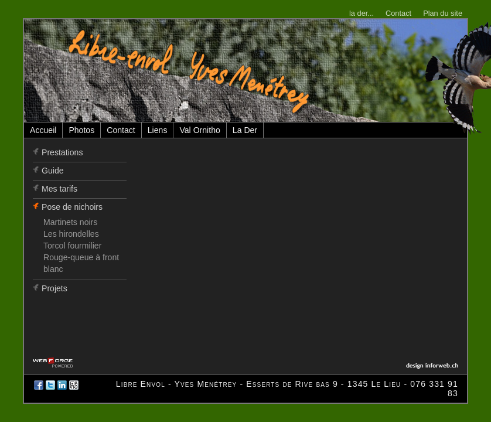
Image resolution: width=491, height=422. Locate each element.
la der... (361, 13)
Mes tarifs (59, 188)
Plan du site (442, 13)
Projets (54, 288)
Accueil (43, 130)
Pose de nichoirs (72, 207)
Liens (158, 130)
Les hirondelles (71, 234)
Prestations (62, 152)
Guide (53, 170)
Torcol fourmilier (72, 245)
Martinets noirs (70, 222)
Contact (398, 13)
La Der (245, 130)
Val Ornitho (199, 130)
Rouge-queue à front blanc (81, 263)
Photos (81, 130)
